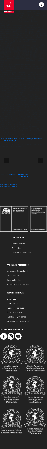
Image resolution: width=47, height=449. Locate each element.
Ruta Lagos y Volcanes (16, 316)
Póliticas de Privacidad (21, 252)
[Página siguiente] (27, 176)
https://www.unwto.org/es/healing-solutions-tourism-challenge (20, 139)
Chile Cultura (12, 303)
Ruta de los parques (15, 307)
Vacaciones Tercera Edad (17, 271)
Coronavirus (22, 174)
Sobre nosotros (18, 243)
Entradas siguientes (9, 186)
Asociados (16, 248)
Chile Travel (11, 298)
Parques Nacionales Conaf (18, 321)
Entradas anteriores (9, 184)
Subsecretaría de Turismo (18, 284)
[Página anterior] (20, 176)
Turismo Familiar (14, 280)
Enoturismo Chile (14, 312)
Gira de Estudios (14, 275)
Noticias (12, 174)
